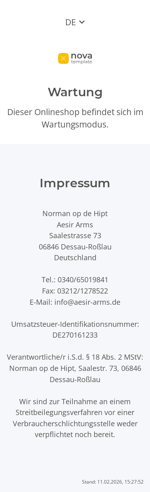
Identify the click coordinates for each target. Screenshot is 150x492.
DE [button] (70, 22)
